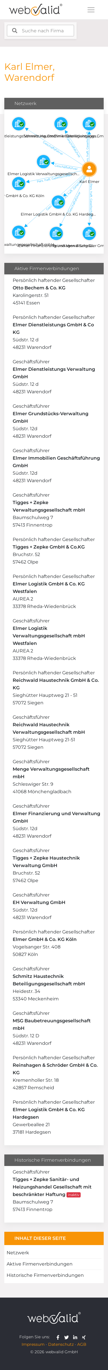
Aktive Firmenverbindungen (40, 1264)
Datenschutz (61, 1344)
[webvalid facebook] (59, 1336)
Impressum (33, 1344)
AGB (81, 1344)
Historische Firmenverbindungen (45, 1275)
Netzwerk (18, 1252)
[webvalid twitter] (67, 1336)
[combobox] (40, 30)
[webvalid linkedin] (76, 1336)
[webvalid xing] (85, 1336)
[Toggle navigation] (91, 10)
